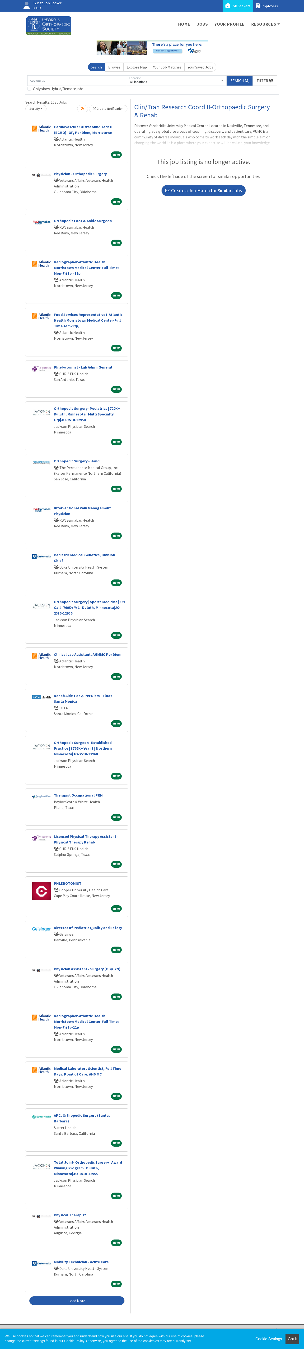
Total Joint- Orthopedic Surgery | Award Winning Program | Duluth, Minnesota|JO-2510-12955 (88, 1168)
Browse (114, 67)
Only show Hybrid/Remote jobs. (58, 88)
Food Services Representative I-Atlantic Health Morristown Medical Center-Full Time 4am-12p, (88, 320)
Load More (76, 1300)
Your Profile (230, 24)
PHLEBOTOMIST (67, 883)
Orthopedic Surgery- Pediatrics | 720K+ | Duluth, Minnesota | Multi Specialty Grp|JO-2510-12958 (88, 414)
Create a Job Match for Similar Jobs (203, 190)
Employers (267, 6)
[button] (265, 80)
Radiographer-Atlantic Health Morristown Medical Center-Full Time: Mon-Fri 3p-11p (86, 1021)
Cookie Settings (268, 1339)
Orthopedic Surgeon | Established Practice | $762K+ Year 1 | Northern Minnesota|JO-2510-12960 (83, 748)
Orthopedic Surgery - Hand (76, 461)
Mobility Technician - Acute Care (81, 1261)
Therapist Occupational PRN (78, 795)
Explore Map (137, 67)
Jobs (202, 24)
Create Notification (108, 108)
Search (96, 67)
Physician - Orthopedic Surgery (80, 173)
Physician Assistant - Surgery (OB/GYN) (87, 968)
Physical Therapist (70, 1214)
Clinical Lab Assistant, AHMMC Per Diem (88, 654)
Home (184, 24)
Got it (292, 1339)
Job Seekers (237, 6)
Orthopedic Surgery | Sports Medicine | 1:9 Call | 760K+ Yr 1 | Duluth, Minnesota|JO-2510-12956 (89, 607)
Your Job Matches (167, 67)
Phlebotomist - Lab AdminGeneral (83, 367)
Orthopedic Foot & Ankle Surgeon (83, 220)
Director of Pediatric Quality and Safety (88, 927)
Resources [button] (263, 24)
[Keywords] (77, 80)
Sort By (34, 108)
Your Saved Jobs (200, 67)
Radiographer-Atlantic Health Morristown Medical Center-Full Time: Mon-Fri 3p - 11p (86, 268)
